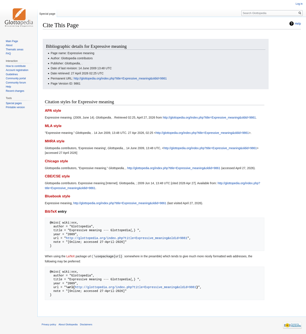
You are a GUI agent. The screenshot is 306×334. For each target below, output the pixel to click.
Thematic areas (14, 49)
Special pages (14, 103)
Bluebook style (57, 196)
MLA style (53, 126)
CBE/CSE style (57, 176)
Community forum (16, 82)
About (9, 45)
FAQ (8, 53)
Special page (47, 13)
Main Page (12, 41)
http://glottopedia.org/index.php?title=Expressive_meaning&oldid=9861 (120, 78)
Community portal (16, 78)
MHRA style (55, 141)
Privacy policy (49, 324)
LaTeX (70, 256)
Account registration (17, 70)
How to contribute (16, 66)
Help (298, 23)
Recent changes (15, 90)
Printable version (15, 107)
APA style (53, 111)
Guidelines (12, 74)
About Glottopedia (68, 324)
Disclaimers (86, 324)
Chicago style (56, 161)
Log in (299, 3)
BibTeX (51, 211)
